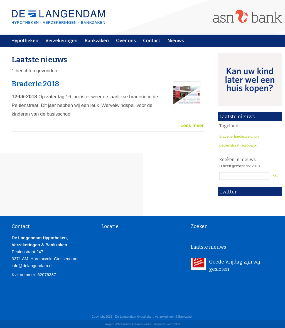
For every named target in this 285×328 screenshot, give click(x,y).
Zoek (275, 176)
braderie (226, 136)
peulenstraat (229, 145)
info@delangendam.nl (32, 265)
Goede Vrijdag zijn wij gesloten (234, 265)
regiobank (249, 145)
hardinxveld (243, 136)
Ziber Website (124, 324)
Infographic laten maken (167, 324)
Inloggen (109, 324)
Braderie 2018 (35, 84)
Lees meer (192, 125)
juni (256, 136)
